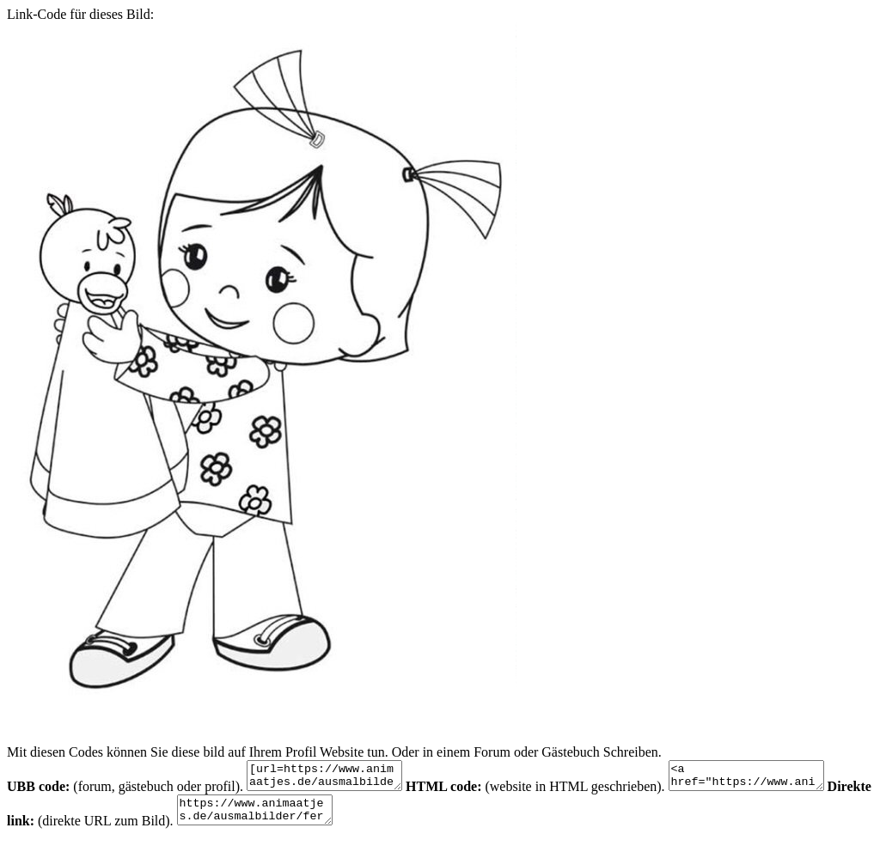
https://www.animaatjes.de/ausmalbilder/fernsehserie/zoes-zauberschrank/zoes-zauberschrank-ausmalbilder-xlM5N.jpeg (310, 818)
